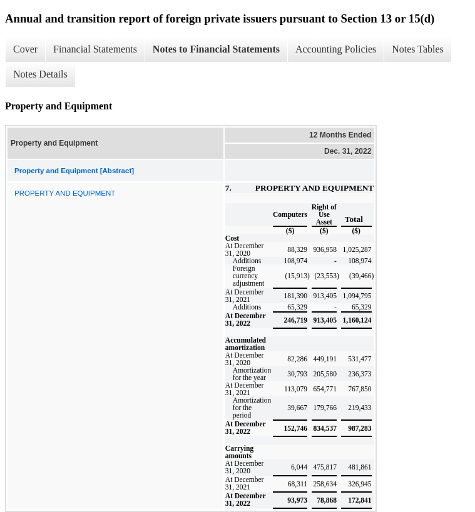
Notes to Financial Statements (216, 49)
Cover (25, 49)
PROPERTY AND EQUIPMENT (64, 193)
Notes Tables (418, 49)
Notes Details (40, 74)
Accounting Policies (335, 49)
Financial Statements (95, 49)
